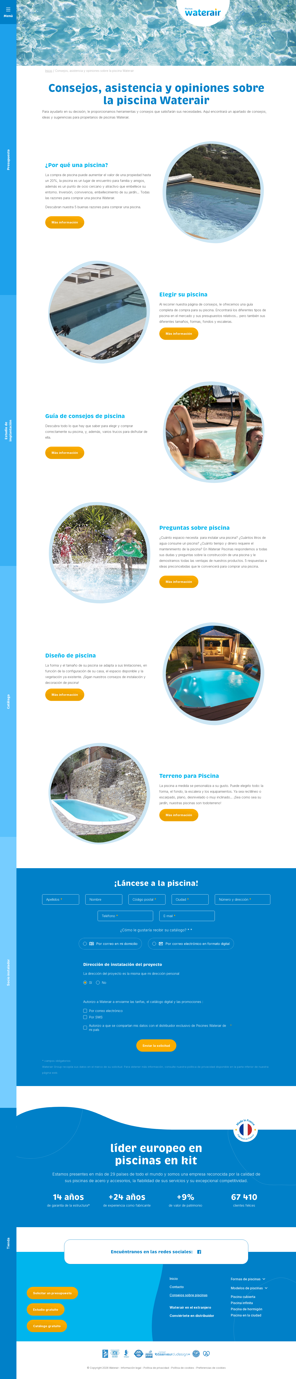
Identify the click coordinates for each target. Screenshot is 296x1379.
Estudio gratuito (45, 1310)
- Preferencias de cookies (210, 1369)
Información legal (131, 1369)
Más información (65, 224)
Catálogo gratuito (47, 1326)
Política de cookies (182, 1369)
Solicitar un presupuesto (52, 1293)
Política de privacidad (156, 1369)
